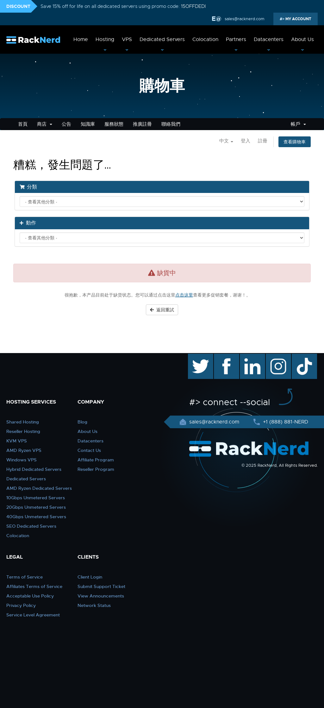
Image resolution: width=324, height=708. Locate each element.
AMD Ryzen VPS (23, 450)
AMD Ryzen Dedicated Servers (39, 488)
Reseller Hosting (23, 431)
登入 (245, 141)
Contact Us (89, 450)
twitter (196, 357)
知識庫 (88, 124)
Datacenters (269, 39)
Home (80, 39)
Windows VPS (21, 460)
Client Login (90, 577)
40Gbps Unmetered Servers (36, 516)
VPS (127, 39)
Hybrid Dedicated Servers (33, 469)
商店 (44, 124)
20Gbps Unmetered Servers (36, 507)
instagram (278, 357)
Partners (236, 39)
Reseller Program (96, 469)
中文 (226, 141)
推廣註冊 (142, 124)
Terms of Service (24, 577)
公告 (66, 124)
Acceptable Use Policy (30, 596)
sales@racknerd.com (244, 18)
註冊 (262, 141)
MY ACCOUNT (297, 18)
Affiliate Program (96, 460)
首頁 (23, 124)
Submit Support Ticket (101, 586)
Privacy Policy (21, 605)
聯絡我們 (170, 124)
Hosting (105, 39)
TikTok (300, 357)
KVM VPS (16, 441)
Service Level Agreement (33, 615)
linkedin (249, 357)
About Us (302, 39)
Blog (82, 422)
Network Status (94, 605)
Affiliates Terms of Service (34, 586)
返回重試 (162, 310)
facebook (225, 357)
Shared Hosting (22, 422)
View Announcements (101, 596)
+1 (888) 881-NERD (284, 422)
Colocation (205, 39)
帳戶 (298, 124)
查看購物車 (295, 142)
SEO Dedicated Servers (31, 526)
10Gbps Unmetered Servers (35, 498)
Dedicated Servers (162, 39)
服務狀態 (113, 124)
